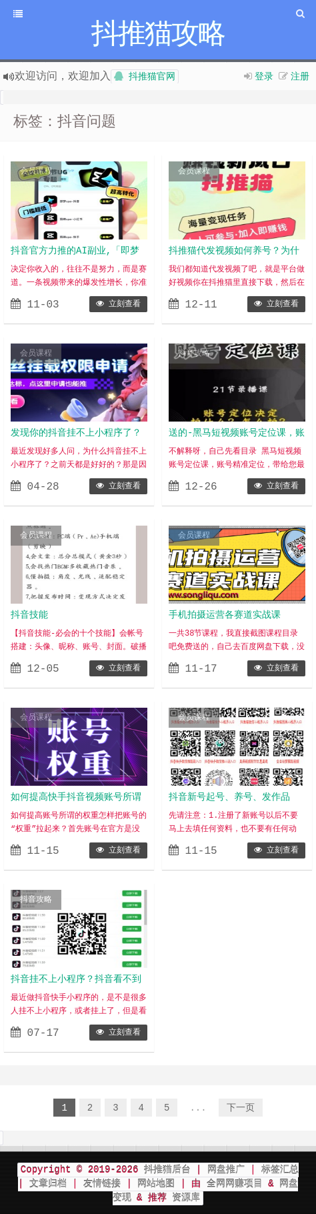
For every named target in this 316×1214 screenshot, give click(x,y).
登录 (264, 76)
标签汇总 (280, 1170)
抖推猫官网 (144, 76)
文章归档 (48, 1184)
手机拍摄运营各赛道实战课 (225, 615)
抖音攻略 (194, 353)
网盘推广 (226, 1170)
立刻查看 (118, 304)
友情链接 (102, 1184)
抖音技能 (29, 615)
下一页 (241, 1108)
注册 (300, 76)
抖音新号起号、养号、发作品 (229, 797)
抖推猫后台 (167, 1170)
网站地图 (156, 1184)
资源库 (183, 1198)
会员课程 (36, 171)
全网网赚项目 (235, 1184)
